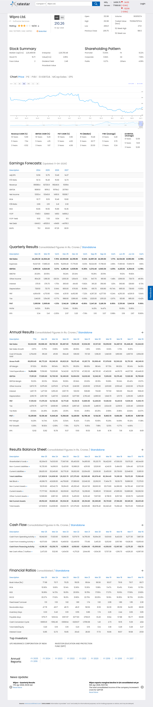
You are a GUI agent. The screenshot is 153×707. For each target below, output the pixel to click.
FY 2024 (46, 658)
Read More (17, 687)
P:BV (34, 77)
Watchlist (43, 31)
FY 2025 (34, 658)
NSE (56, 17)
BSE (62, 17)
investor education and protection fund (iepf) (73, 645)
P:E (27, 77)
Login (142, 3)
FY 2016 (34, 661)
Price (21, 77)
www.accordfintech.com (33, 703)
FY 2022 (70, 658)
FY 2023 (58, 658)
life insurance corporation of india (28, 643)
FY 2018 (118, 658)
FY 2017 (130, 658)
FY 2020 (94, 658)
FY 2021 (83, 658)
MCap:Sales (59, 77)
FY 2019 (106, 658)
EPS (71, 77)
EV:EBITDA (44, 77)
